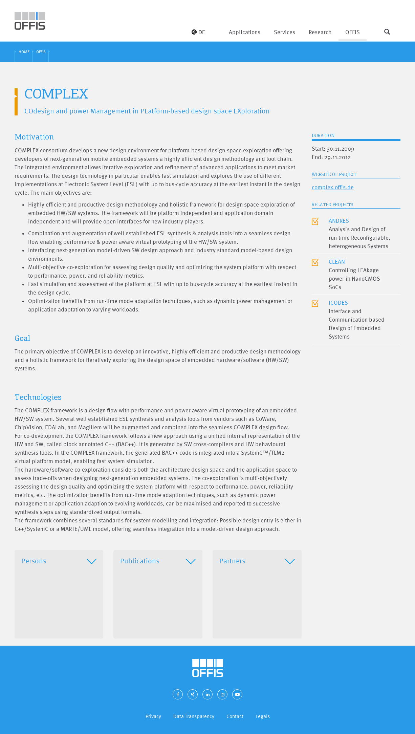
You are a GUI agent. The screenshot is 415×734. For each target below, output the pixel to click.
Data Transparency (193, 716)
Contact (234, 716)
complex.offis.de (333, 187)
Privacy (153, 716)
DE (198, 32)
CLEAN (337, 261)
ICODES (338, 302)
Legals (263, 716)
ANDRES (339, 220)
